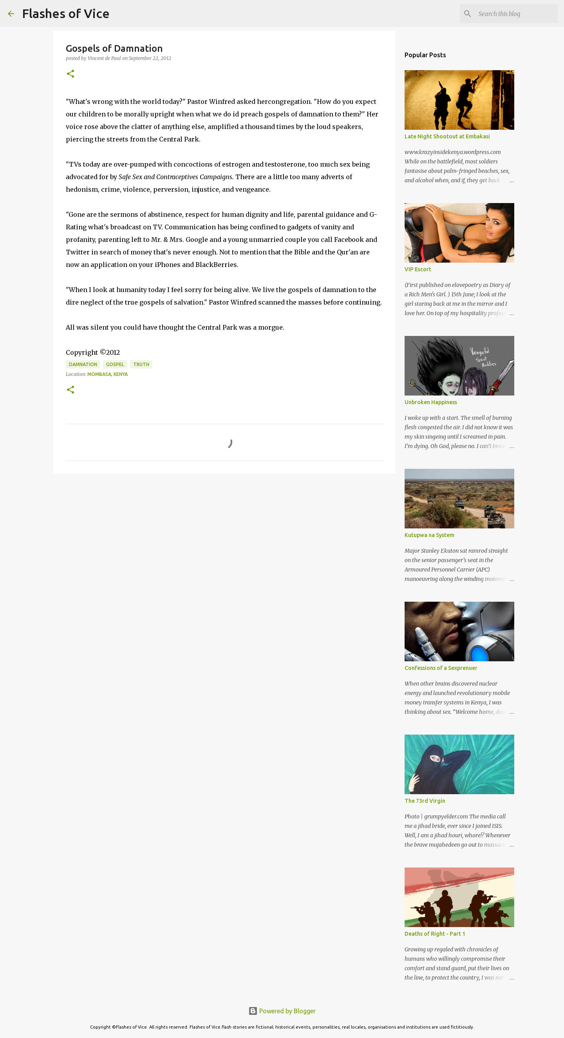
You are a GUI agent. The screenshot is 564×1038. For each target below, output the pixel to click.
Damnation (83, 364)
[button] (70, 74)
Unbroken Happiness (431, 402)
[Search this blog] (516, 13)
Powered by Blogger (282, 1010)
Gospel (115, 364)
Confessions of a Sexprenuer (441, 668)
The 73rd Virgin (425, 801)
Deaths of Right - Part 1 (435, 934)
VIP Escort (418, 269)
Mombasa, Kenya (107, 374)
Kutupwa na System (429, 535)
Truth (141, 364)
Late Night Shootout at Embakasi (447, 136)
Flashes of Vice (66, 13)
